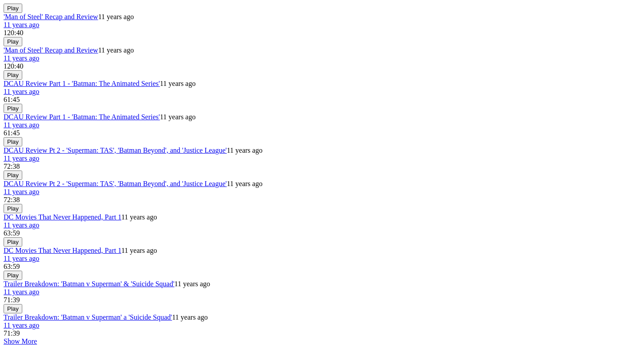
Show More (20, 341)
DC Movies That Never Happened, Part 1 (62, 217)
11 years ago (21, 24)
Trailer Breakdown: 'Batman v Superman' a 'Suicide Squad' (88, 317)
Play (13, 8)
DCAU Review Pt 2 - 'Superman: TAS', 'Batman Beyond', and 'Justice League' (115, 150)
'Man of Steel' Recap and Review (51, 16)
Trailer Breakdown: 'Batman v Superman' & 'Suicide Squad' (89, 284)
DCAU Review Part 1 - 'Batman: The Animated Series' (82, 83)
